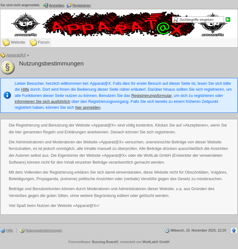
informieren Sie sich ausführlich (42, 101)
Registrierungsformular (151, 95)
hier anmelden (87, 107)
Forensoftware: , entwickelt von (118, 242)
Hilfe (25, 89)
